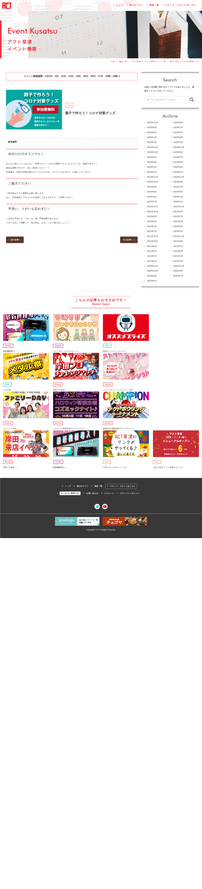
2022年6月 (151, 222)
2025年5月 (178, 133)
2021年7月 (178, 246)
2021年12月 (152, 236)
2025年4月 (151, 138)
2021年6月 (151, 251)
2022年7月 (178, 217)
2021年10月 (152, 241)
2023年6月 (151, 192)
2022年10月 (152, 212)
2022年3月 (178, 226)
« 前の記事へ (15, 240)
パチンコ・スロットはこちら (180, 6)
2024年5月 (178, 162)
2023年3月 (178, 197)
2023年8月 (151, 187)
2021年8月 (151, 246)
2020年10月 (152, 271)
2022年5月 (178, 222)
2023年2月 (151, 202)
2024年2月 (151, 172)
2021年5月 (178, 251)
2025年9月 (178, 123)
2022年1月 (178, 231)
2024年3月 (178, 167)
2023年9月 (178, 182)
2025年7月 (178, 128)
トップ (119, 6)
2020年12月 (152, 266)
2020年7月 (178, 276)
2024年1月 (178, 172)
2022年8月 (151, 217)
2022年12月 (152, 207)
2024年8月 (151, 158)
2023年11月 (178, 177)
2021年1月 (178, 261)
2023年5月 (178, 192)
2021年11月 (178, 236)
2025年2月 (151, 143)
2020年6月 (151, 281)
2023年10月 (152, 182)
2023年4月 (151, 197)
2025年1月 (178, 143)
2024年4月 (151, 167)
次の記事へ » (129, 240)
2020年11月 (178, 266)
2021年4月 (151, 256)
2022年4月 (151, 226)
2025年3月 (178, 138)
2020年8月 (151, 276)
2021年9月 (178, 241)
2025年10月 (152, 123)
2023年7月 (178, 187)
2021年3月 (178, 256)
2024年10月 (152, 153)
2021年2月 (151, 261)
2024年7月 (178, 158)
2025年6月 (151, 133)
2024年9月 (178, 153)
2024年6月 (151, 162)
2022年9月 (178, 212)
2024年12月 (152, 148)
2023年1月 (178, 202)
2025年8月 (151, 128)
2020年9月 (178, 271)
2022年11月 (178, 207)
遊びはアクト (136, 6)
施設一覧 (154, 6)
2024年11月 (178, 148)
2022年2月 (151, 231)
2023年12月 (152, 177)
